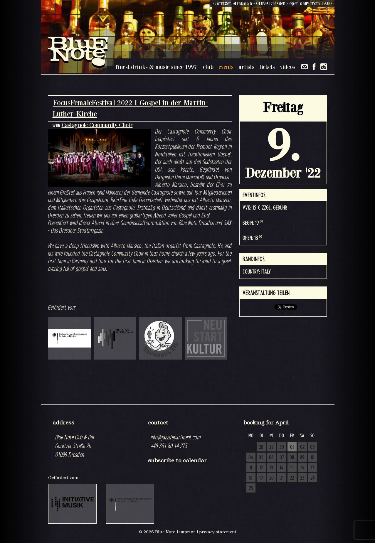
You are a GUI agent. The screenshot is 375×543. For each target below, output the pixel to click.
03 (312, 447)
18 (251, 478)
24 (312, 478)
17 (312, 468)
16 (302, 468)
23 (302, 478)
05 (261, 457)
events (225, 66)
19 (261, 478)
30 (281, 447)
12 (261, 468)
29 (271, 447)
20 (271, 478)
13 (271, 468)
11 (251, 468)
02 (302, 447)
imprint (187, 531)
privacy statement (217, 531)
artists (246, 66)
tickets (267, 66)
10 (312, 457)
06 (271, 457)
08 (292, 457)
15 (292, 468)
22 (292, 478)
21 (281, 478)
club (208, 66)
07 (282, 457)
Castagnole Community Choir (97, 125)
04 (250, 457)
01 (292, 447)
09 (302, 457)
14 (281, 468)
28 (261, 447)
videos (287, 66)
